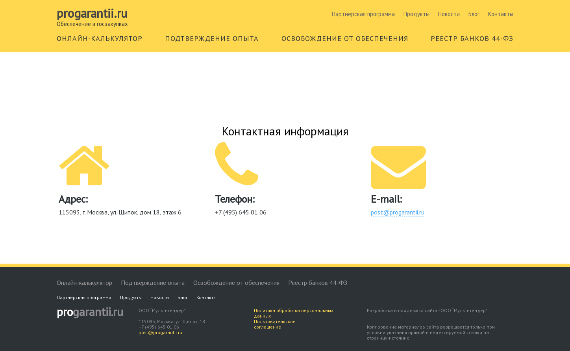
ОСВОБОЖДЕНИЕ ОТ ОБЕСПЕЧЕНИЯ (344, 38)
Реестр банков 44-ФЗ (317, 282)
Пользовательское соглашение (275, 324)
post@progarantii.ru (397, 212)
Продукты (416, 14)
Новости (449, 14)
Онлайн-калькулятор (84, 282)
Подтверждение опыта (153, 282)
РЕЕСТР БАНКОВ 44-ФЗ (472, 38)
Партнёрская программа (363, 14)
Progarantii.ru (92, 13)
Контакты (500, 14)
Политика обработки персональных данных (293, 313)
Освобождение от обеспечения (236, 282)
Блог (473, 14)
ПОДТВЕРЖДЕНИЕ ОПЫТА (212, 38)
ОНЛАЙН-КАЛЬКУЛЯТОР (99, 38)
